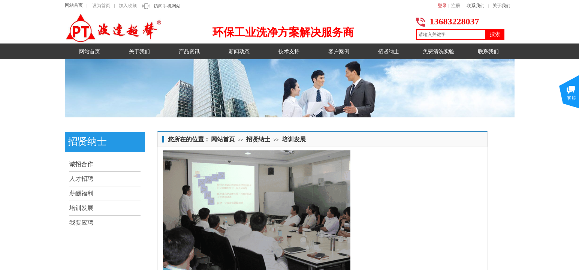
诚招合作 (81, 164)
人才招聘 (81, 179)
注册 (455, 5)
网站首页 (74, 5)
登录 (442, 5)
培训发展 (294, 139)
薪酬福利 (81, 193)
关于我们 (501, 5)
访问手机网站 (167, 6)
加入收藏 (128, 5)
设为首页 (101, 5)
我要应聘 (81, 222)
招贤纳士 (258, 139)
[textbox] (451, 34)
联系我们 (476, 5)
